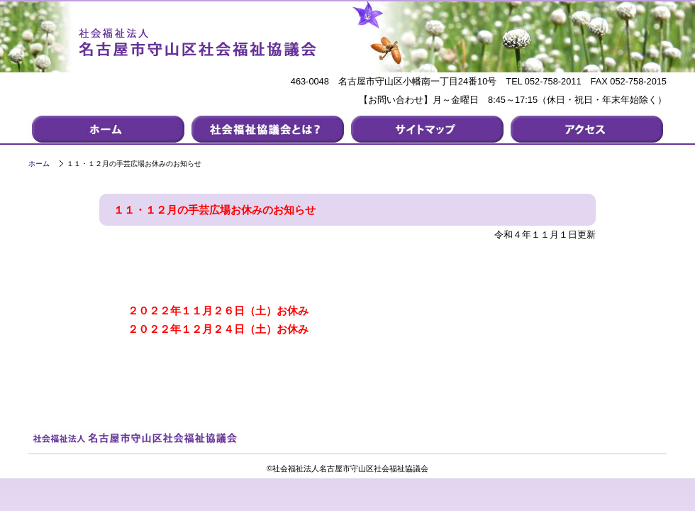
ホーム (39, 163)
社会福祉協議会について (268, 129)
